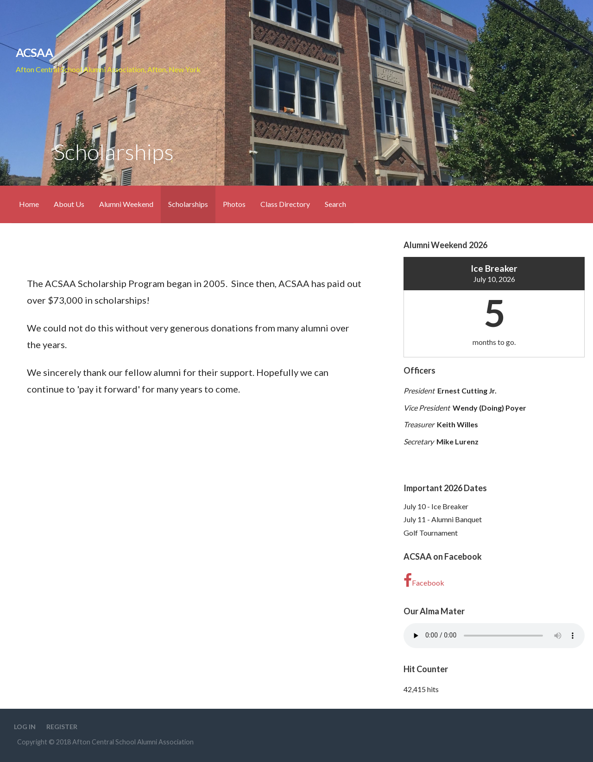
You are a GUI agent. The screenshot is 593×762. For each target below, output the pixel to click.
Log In (25, 727)
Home (29, 204)
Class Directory (285, 204)
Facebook (424, 580)
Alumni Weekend (126, 204)
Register (61, 727)
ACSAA (34, 52)
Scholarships (188, 204)
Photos (234, 204)
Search (335, 204)
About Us (69, 204)
